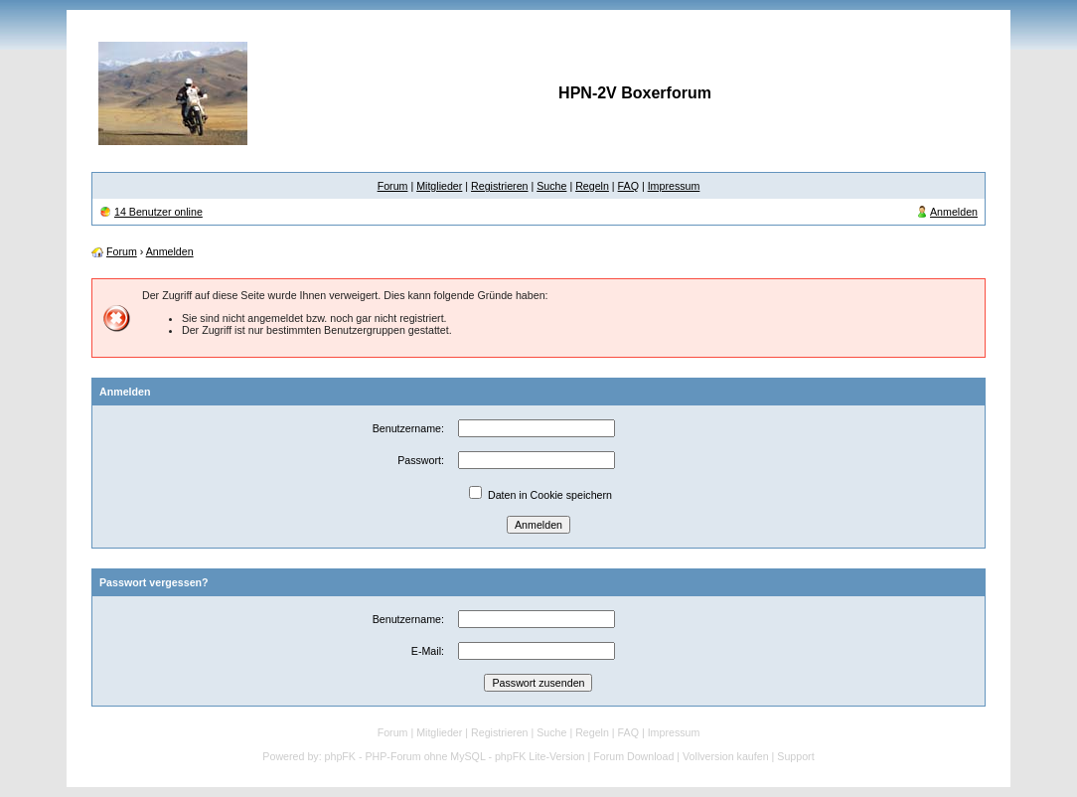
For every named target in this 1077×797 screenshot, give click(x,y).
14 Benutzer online (158, 212)
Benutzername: (408, 428)
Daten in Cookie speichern (550, 495)
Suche (551, 186)
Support (795, 756)
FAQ (628, 186)
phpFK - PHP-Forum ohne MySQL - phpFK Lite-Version (455, 756)
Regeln (592, 186)
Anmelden (954, 212)
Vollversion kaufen (726, 756)
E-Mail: (427, 651)
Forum (393, 186)
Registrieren (499, 186)
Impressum (674, 186)
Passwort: (420, 460)
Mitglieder (439, 186)
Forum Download (633, 756)
